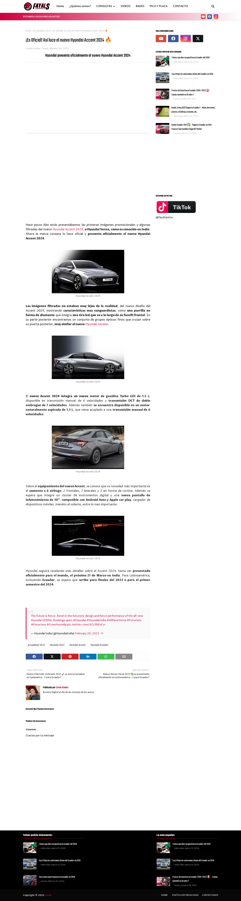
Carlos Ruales (33, 48)
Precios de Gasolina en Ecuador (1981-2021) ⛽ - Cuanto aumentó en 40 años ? (191, 93)
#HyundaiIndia (96, 620)
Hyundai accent (77, 645)
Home (164, 895)
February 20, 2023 (87, 633)
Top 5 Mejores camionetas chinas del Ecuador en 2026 (192, 74)
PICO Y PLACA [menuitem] (158, 6)
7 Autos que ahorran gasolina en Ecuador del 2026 (190, 58)
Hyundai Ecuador (99, 645)
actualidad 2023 (41, 30)
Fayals (48, 895)
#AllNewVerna (116, 620)
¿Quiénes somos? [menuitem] (80, 6)
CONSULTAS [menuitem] (104, 6)
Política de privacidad (185, 895)
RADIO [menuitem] (140, 6)
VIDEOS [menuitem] (125, 6)
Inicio (28, 30)
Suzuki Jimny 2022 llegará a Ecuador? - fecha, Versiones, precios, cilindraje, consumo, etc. (193, 110)
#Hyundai (79, 620)
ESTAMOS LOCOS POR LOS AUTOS (41, 16)
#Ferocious (38, 625)
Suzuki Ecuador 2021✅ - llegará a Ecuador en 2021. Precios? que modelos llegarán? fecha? (191, 127)
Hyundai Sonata (96, 324)
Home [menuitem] (60, 6)
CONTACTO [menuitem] (180, 6)
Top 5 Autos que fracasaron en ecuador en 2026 (57, 877)
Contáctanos (210, 895)
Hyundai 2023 (57, 645)
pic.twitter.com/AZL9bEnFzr (86, 625)
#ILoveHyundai (57, 625)
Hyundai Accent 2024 (68, 229)
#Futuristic (134, 620)
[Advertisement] (185, 163)
